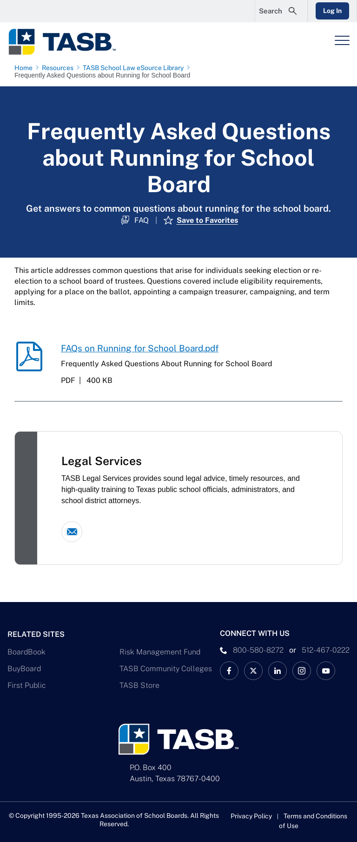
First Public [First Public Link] (26, 685)
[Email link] (71, 531)
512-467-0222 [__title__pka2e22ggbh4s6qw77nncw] (326, 650)
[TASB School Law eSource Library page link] (135, 67)
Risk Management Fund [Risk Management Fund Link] (159, 652)
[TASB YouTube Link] (326, 670)
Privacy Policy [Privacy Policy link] (251, 816)
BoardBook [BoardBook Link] (26, 652)
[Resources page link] (59, 67)
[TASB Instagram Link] (301, 670)
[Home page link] (25, 67)
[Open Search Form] (281, 11)
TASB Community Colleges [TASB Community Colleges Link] (165, 668)
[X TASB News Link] (253, 670)
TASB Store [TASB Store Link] (139, 685)
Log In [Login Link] (332, 10)
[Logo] (67, 42)
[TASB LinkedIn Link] (277, 670)
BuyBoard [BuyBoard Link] (24, 668)
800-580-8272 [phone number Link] (258, 650)
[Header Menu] (342, 40)
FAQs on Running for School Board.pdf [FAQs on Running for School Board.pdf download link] (139, 348)
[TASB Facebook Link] (229, 670)
